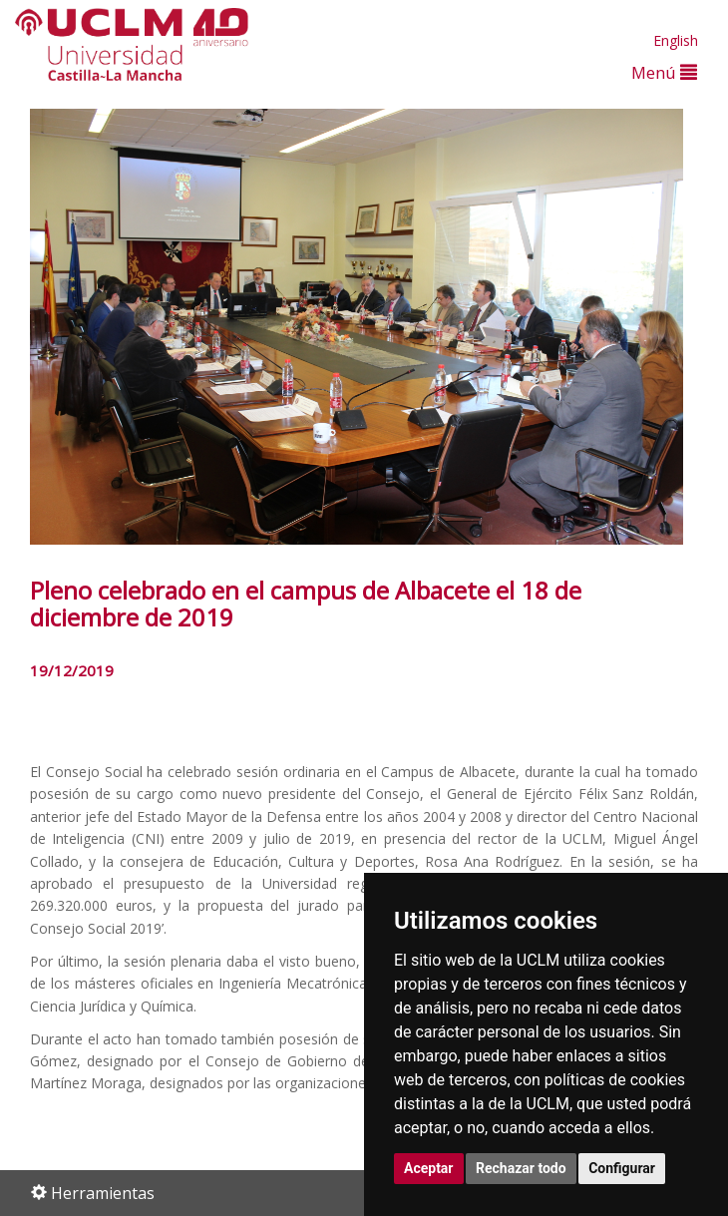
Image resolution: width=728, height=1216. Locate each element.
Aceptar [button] (429, 1168)
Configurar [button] (621, 1168)
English (675, 40)
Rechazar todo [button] (521, 1168)
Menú (664, 72)
